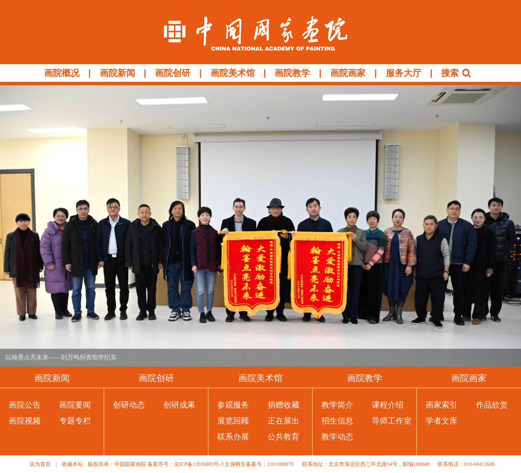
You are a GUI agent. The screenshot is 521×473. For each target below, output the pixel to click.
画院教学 (292, 73)
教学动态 (337, 436)
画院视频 (25, 420)
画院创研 (172, 73)
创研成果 (179, 405)
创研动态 (129, 405)
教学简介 (337, 405)
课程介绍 (388, 405)
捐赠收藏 (283, 405)
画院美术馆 (233, 73)
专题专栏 (75, 420)
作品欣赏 (492, 405)
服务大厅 (403, 73)
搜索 (450, 73)
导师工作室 (392, 420)
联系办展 (233, 436)
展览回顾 (233, 420)
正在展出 (283, 420)
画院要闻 (75, 405)
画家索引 (441, 405)
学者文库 (441, 420)
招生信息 (337, 420)
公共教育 (283, 436)
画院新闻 (117, 73)
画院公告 (25, 405)
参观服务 (233, 405)
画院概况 (61, 73)
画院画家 (348, 73)
